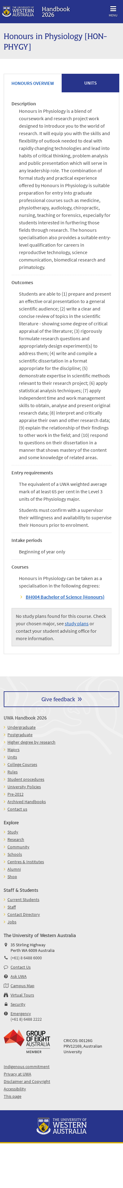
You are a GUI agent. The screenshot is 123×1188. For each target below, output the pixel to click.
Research (15, 839)
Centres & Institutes (25, 862)
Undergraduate (21, 727)
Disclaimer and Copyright (27, 1081)
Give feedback (58, 698)
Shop (12, 876)
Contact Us (21, 967)
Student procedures (25, 779)
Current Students (23, 899)
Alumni (14, 869)
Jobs (11, 922)
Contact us (17, 809)
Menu (113, 10)
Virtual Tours (22, 995)
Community (18, 847)
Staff (11, 907)
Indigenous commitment (27, 1066)
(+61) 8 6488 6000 (26, 958)
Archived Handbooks (26, 801)
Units (12, 757)
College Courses (22, 764)
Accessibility (15, 1089)
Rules (12, 772)
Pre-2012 (15, 794)
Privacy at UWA (17, 1074)
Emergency (21, 1013)
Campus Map (22, 985)
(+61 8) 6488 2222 (26, 1019)
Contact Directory (23, 914)
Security (18, 1004)
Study (12, 832)
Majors (13, 749)
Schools (14, 854)
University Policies (24, 787)
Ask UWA (19, 976)
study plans (77, 623)
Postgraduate (20, 734)
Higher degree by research (31, 742)
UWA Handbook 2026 (25, 717)
